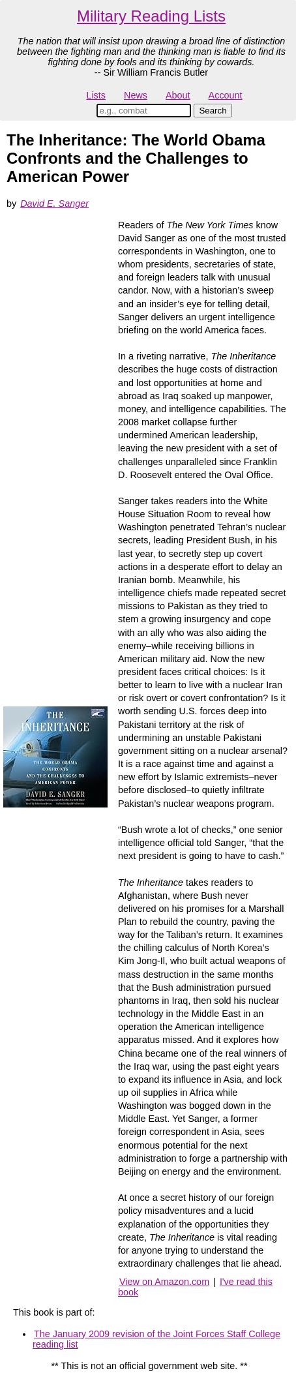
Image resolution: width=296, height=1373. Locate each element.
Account (226, 95)
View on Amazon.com (164, 1281)
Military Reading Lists (151, 16)
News (135, 95)
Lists (96, 95)
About (178, 95)
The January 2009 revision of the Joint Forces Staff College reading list (156, 1339)
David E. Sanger (54, 203)
